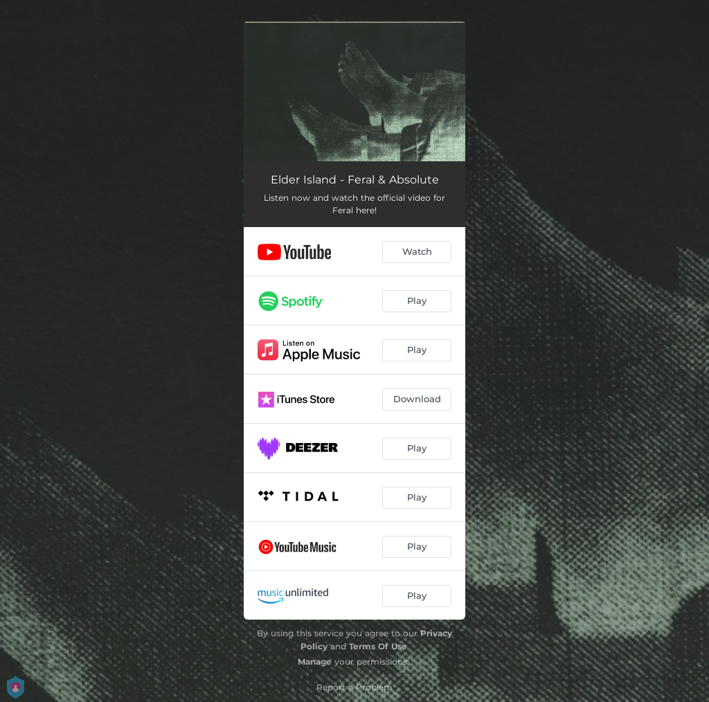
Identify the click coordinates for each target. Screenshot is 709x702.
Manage (315, 661)
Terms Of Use (378, 646)
